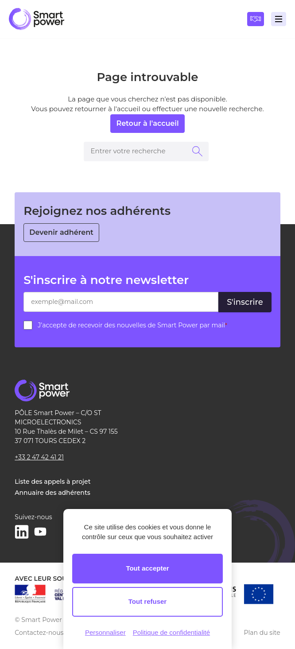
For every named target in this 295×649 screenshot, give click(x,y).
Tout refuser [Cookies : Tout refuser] (147, 601)
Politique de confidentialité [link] (171, 632)
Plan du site (262, 633)
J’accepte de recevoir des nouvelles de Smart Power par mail (132, 325)
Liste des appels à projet (52, 482)
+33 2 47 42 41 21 (39, 457)
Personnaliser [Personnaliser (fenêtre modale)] (105, 632)
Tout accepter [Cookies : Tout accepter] (147, 568)
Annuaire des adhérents (52, 493)
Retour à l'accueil (147, 123)
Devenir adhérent (61, 232)
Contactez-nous (39, 633)
